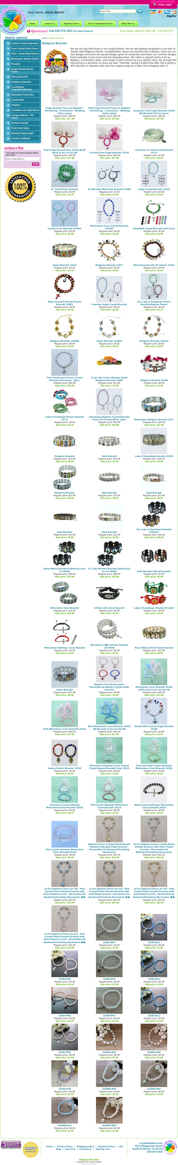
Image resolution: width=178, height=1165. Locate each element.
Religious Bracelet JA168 (154, 380)
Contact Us (85, 1149)
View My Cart (103, 1149)
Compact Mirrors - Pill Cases (23, 116)
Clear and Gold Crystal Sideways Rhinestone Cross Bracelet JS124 (154, 767)
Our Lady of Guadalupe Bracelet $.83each (154, 530)
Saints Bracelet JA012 (65, 265)
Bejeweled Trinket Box (23, 94)
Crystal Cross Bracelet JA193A (64, 228)
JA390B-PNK (154, 1089)
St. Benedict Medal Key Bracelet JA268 (109, 189)
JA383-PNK (64, 979)
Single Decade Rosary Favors (23, 70)
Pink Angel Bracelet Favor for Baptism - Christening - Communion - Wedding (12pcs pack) (109, 111)
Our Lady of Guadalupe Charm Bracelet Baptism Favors (154, 303)
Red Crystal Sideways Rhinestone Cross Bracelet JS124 (109, 806)
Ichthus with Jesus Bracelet (109, 608)
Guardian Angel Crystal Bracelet (109, 304)
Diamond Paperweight (23, 133)
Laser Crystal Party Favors (25, 48)
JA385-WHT (109, 1015)
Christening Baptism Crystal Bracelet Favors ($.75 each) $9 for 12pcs (109, 418)
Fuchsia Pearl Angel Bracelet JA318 (109, 152)
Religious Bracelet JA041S (153, 341)
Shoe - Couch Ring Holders (25, 53)
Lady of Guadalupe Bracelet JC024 (154, 456)
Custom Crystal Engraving (25, 43)
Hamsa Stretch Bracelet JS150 (64, 768)
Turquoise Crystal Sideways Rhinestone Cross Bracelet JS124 (64, 806)
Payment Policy (106, 1146)
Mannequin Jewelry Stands (25, 59)
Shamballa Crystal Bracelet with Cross (154, 228)
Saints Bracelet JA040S (109, 341)
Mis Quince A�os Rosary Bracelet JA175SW (109, 646)
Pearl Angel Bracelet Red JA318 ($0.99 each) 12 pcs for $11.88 (65, 151)
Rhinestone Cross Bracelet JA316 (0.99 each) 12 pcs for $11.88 (153, 688)
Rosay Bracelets (20, 77)
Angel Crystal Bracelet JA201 (154, 189)
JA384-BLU (154, 979)
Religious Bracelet (65, 456)
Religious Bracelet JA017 (109, 265)
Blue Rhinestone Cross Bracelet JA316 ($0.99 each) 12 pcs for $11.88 (109, 727)
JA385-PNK (64, 1052)
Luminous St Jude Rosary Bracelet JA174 (154, 151)
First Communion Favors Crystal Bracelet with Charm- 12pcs (65, 379)
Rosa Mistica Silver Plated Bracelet (154, 647)
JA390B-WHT (109, 1089)
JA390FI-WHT (109, 1125)
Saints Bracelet (64, 689)
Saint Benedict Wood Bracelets (154, 571)
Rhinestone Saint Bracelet (64, 608)
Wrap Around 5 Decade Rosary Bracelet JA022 (64, 303)
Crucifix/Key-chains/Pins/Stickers (22, 88)
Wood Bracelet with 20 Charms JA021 (153, 265)
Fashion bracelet (20, 123)
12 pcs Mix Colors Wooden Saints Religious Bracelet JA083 (109, 379)
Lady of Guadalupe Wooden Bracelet (154, 608)
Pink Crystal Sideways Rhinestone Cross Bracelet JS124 (64, 850)
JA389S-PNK (154, 1052)
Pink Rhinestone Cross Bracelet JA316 (64, 729)
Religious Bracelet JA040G (64, 341)
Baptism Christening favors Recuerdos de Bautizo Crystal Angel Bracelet (109, 687)
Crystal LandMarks (21, 138)
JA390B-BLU (65, 1125)
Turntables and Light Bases (25, 110)
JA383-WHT (109, 942)
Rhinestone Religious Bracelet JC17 (154, 419)
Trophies (16, 105)
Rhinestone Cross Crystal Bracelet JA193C (109, 227)
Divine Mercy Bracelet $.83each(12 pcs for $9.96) (64, 570)
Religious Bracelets (21, 82)
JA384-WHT (109, 979)
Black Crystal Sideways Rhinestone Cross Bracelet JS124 (154, 806)
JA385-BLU (154, 1015)
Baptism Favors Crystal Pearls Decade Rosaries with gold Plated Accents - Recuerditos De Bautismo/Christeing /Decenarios (109, 848)
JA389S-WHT (109, 1052)
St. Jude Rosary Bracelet (64, 189)
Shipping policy (85, 1146)
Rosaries (16, 64)
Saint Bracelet (109, 456)
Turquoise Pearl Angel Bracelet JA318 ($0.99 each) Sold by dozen (154, 112)
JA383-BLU (154, 942)
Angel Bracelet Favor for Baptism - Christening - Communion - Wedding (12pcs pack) (65, 111)
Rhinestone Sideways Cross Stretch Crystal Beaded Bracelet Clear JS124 (109, 767)
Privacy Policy (65, 1146)
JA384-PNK (64, 1015)
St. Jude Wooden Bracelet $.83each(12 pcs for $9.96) (109, 570)
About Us (70, 1149)
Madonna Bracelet (65, 492)
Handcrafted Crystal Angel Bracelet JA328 (154, 727)
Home (44, 38)
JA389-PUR (64, 1089)
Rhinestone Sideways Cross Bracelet (64, 647)
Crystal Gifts (18, 100)
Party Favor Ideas (20, 128)
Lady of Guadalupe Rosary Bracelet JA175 (64, 418)
